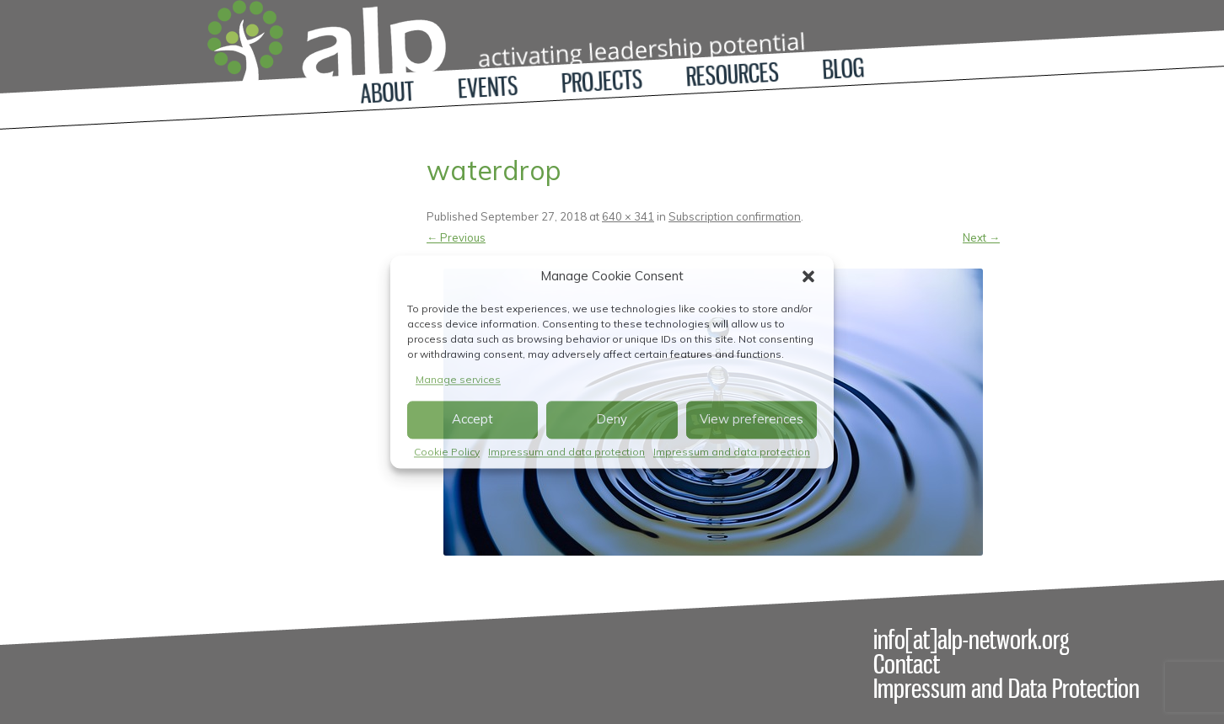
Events (487, 87)
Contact (906, 664)
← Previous (456, 237)
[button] (808, 276)
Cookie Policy (447, 451)
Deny (611, 420)
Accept (472, 420)
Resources (732, 75)
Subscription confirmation (734, 216)
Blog (843, 68)
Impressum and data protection (566, 451)
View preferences (751, 420)
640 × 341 (628, 216)
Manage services (458, 379)
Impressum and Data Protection (1006, 688)
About (387, 92)
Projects (602, 81)
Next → (981, 237)
